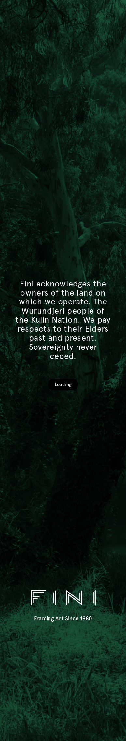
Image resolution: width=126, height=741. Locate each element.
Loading (63, 384)
